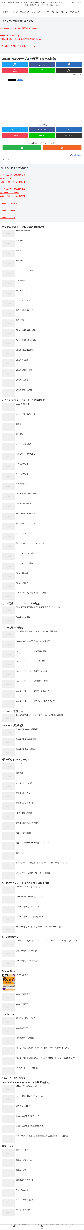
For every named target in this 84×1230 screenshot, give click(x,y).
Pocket (20, 80)
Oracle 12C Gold (7, 218)
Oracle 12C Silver (7, 210)
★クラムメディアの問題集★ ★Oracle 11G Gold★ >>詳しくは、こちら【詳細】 (13, 192)
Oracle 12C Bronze (8, 203)
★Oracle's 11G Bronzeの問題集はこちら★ (19, 28)
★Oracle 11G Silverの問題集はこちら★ (17, 46)
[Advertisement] (42, 101)
